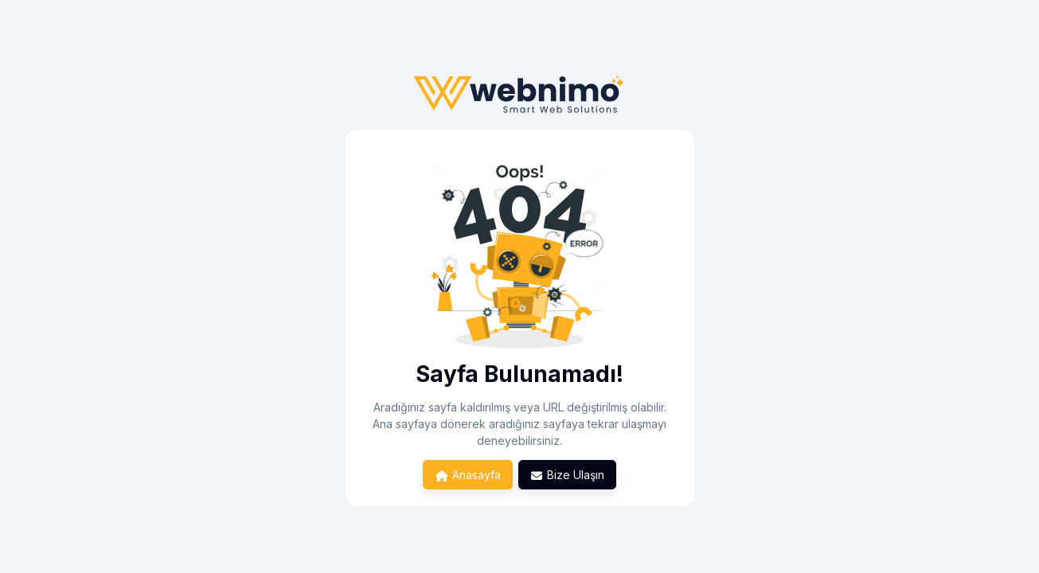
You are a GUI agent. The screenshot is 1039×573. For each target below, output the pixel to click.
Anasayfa (468, 474)
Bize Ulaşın (567, 474)
